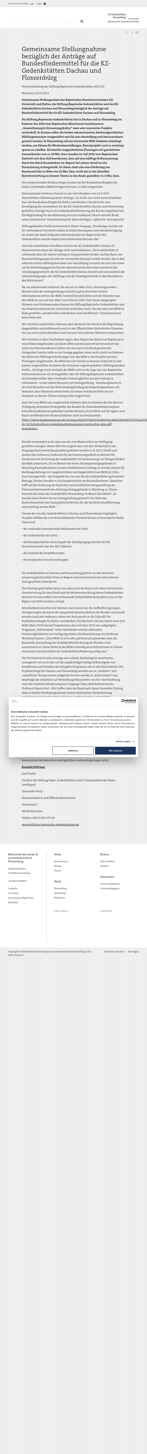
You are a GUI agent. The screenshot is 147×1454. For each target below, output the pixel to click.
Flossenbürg (60, 888)
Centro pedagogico (110, 888)
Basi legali (133, 951)
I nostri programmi (110, 883)
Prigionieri (59, 897)
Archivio (104, 865)
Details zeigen (123, 741)
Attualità (13, 902)
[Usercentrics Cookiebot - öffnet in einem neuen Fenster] (123, 701)
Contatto (12, 888)
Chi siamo (13, 893)
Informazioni (61, 861)
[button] (137, 32)
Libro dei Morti (107, 861)
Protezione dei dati (114, 951)
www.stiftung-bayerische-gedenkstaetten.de (50, 824)
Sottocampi (60, 893)
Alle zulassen (115, 750)
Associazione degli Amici (21, 897)
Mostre (57, 865)
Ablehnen (73, 750)
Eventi (57, 870)
